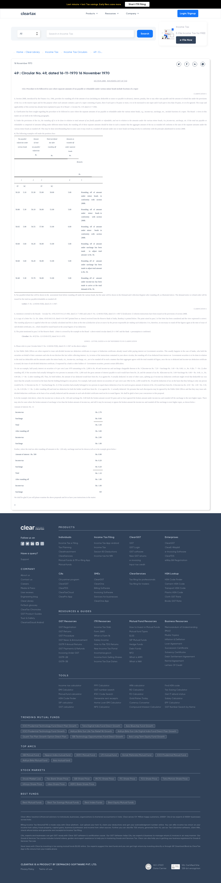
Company (133, 13)
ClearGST (170, 543)
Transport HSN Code (175, 588)
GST (131, 543)
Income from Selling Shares (108, 657)
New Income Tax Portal (105, 648)
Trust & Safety (28, 618)
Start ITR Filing (137, 4)
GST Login (134, 547)
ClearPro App (65, 596)
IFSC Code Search (103, 694)
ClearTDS (169, 556)
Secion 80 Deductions (105, 551)
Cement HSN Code (175, 584)
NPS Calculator (102, 707)
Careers (25, 584)
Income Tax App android (106, 543)
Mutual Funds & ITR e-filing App (74, 560)
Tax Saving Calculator (176, 690)
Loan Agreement (173, 643)
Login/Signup (188, 13)
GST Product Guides (31, 614)
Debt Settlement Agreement (180, 656)
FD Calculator (136, 694)
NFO (131, 653)
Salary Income (101, 640)
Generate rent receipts (106, 698)
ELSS (131, 635)
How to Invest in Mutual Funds (144, 627)
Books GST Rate (173, 601)
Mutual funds (65, 564)
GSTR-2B (63, 657)
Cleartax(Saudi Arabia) (32, 622)
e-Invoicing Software (175, 551)
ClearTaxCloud (66, 592)
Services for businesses (106, 596)
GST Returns (65, 631)
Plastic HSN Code (174, 592)
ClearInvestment (67, 551)
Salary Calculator (173, 698)
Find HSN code (172, 685)
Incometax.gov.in (102, 653)
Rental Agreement (174, 661)
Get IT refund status (175, 694)
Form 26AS (99, 631)
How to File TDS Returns (106, 644)
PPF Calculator (101, 685)
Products (92, 13)
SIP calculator (66, 702)
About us (25, 575)
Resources (112, 13)
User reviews (27, 592)
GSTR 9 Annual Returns (70, 644)
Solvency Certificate (175, 652)
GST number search (104, 690)
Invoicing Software (103, 592)
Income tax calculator (70, 685)
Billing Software (102, 588)
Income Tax (100, 547)
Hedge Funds (136, 644)
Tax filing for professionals (142, 579)
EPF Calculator (172, 702)
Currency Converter (139, 702)
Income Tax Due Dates (105, 661)
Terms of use (45, 869)
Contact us (26, 579)
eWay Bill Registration (176, 560)
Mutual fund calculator (70, 694)
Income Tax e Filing (68, 543)
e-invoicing (135, 560)
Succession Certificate (176, 648)
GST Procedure (66, 635)
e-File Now (186, 39)
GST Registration (67, 627)
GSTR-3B (63, 661)
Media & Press (28, 588)
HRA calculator (136, 685)
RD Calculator (136, 690)
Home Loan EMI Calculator (107, 702)
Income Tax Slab (102, 627)
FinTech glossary (29, 605)
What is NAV (135, 661)
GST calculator (66, 707)
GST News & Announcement (73, 640)
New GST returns (137, 556)
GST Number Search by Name (180, 707)
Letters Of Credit (173, 665)
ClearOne (99, 584)
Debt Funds (135, 648)
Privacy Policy (27, 869)
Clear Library (27, 601)
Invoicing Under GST (69, 653)
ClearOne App (101, 601)
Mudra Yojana (172, 635)
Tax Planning (65, 547)
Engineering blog (29, 596)
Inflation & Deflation (175, 639)
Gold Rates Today (138, 698)
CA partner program (69, 579)
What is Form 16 (102, 635)
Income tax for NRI (103, 556)
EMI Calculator (66, 690)
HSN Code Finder (173, 579)
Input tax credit (137, 564)
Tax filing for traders (139, 584)
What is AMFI (135, 657)
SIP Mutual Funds (138, 640)
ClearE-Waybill (172, 547)
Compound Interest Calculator (145, 707)
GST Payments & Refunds (72, 648)
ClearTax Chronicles (31, 609)
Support (25, 559)
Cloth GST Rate (173, 596)
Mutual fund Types (138, 631)
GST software (136, 551)
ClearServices (66, 556)
